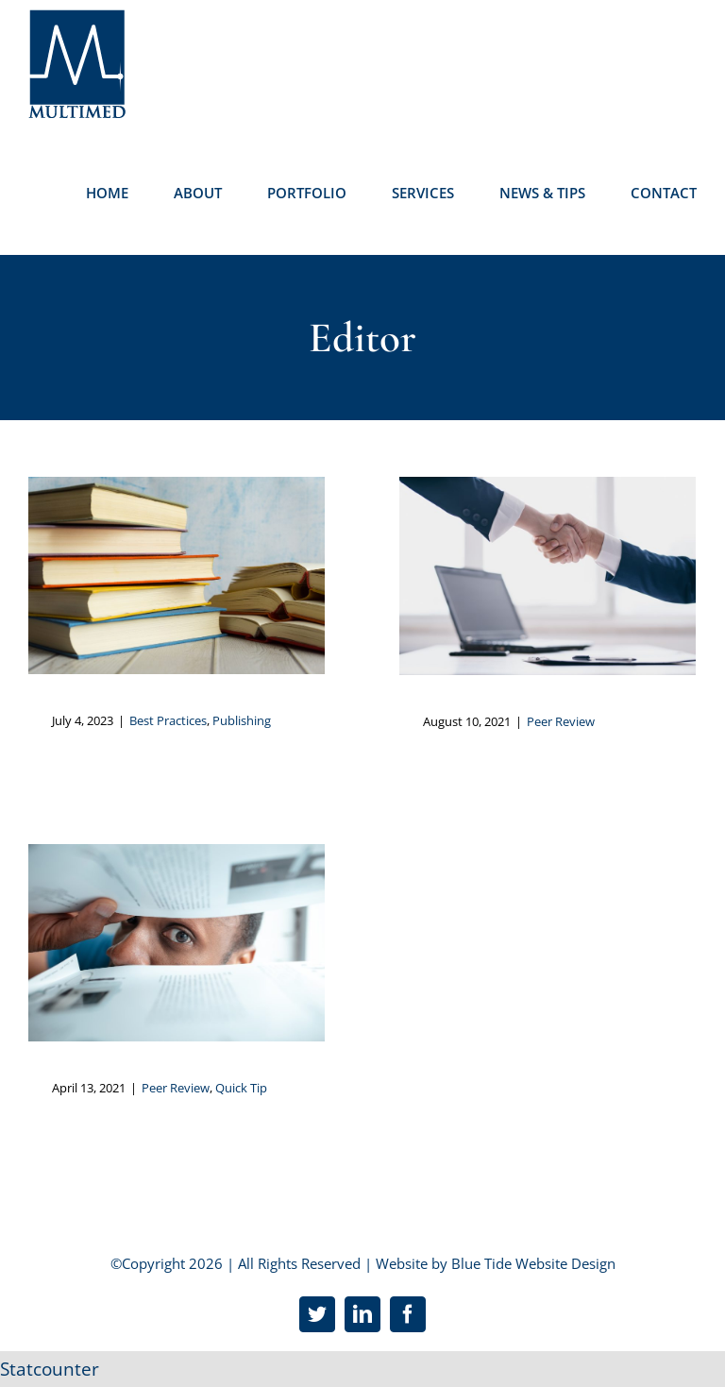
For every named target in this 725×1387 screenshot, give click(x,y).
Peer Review (561, 721)
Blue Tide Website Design (533, 1263)
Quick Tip (241, 1087)
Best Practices (168, 720)
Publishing (241, 720)
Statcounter (49, 1369)
